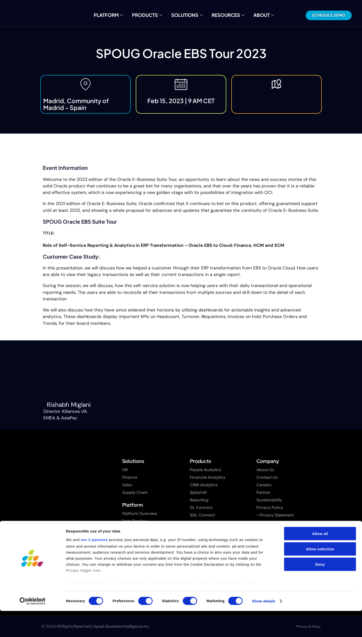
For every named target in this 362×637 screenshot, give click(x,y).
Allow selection (320, 575)
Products (150, 15)
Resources (223, 15)
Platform (115, 15)
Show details (264, 627)
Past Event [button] (54, 155)
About (256, 15)
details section (241, 609)
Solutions (186, 15)
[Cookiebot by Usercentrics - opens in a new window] (33, 627)
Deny (320, 590)
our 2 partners (94, 566)
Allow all (320, 560)
